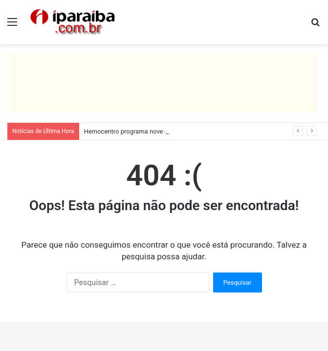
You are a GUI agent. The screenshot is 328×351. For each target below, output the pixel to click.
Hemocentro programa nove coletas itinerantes (150, 131)
